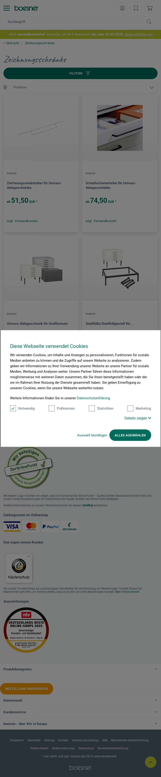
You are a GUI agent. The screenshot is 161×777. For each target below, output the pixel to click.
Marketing (139, 408)
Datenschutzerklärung (93, 398)
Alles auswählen (130, 435)
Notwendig (22, 408)
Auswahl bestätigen (92, 435)
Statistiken (101, 408)
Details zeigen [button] (137, 418)
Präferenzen (62, 408)
